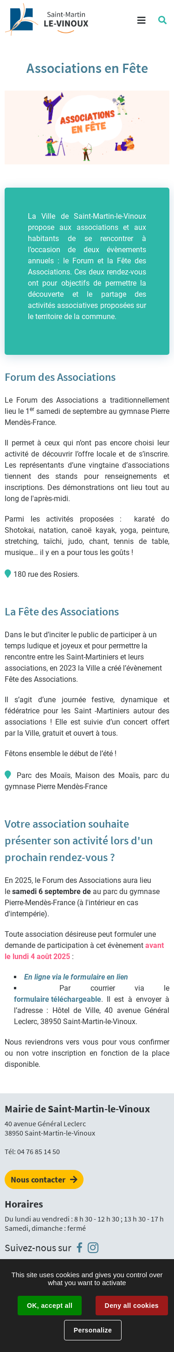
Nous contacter (38, 1179)
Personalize (93, 1330)
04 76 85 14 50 (38, 1151)
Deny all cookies (132, 1305)
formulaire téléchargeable (57, 999)
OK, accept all (49, 1305)
